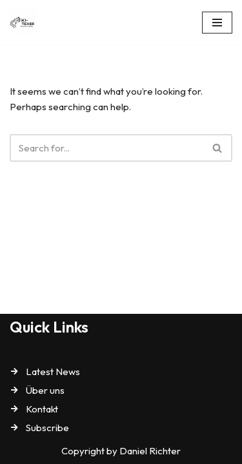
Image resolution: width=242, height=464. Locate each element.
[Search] (106, 148)
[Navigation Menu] (217, 23)
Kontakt (42, 409)
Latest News (53, 371)
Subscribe (47, 427)
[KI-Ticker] (26, 22)
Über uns (45, 390)
